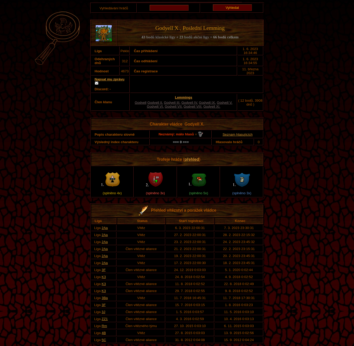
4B (104, 333)
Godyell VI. (155, 106)
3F (104, 270)
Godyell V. (224, 103)
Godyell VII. (174, 106)
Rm (104, 326)
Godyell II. (155, 103)
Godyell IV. (189, 103)
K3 (104, 277)
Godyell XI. (211, 106)
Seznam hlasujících (238, 134)
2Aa (105, 228)
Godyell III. (172, 103)
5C (104, 340)
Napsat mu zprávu (109, 79)
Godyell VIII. (193, 106)
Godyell (140, 103)
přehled (191, 159)
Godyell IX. (207, 103)
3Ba (105, 298)
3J (103, 312)
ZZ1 (105, 319)
